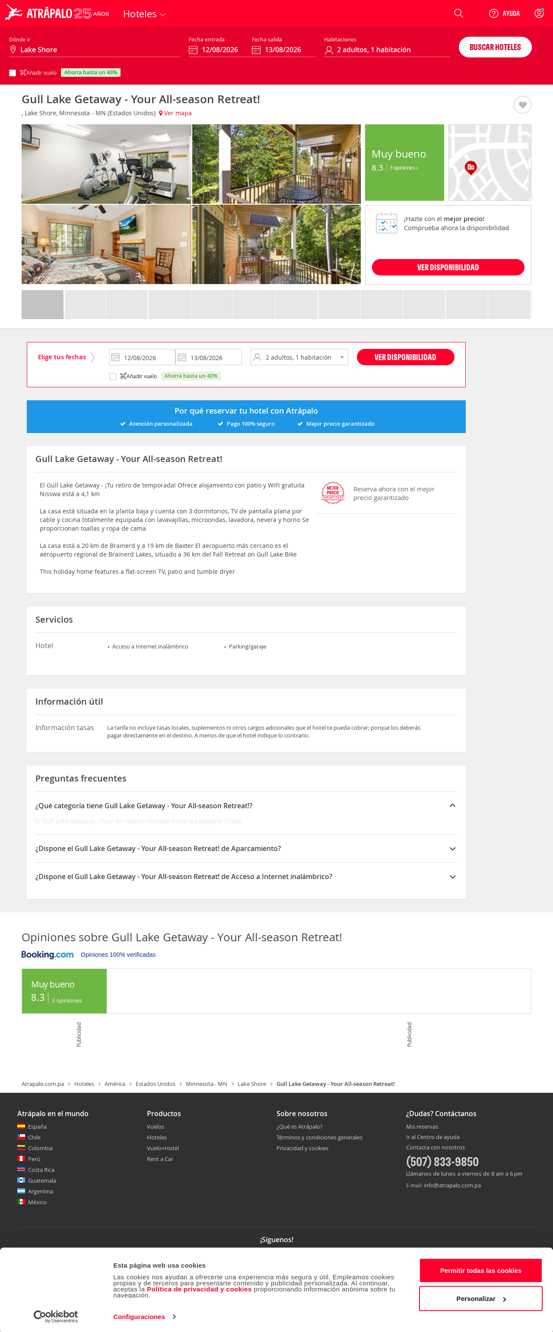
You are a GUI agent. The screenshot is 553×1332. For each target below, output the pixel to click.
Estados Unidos (155, 1084)
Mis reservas (422, 1126)
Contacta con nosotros (435, 1147)
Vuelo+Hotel (163, 1148)
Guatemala (42, 1180)
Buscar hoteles (495, 46)
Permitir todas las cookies (481, 1268)
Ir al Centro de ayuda (433, 1137)
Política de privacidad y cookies (199, 1287)
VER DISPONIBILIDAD (448, 267)
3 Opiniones (404, 167)
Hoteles (84, 1084)
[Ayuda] (504, 13)
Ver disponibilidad (405, 356)
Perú (34, 1159)
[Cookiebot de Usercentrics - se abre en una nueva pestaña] (56, 1315)
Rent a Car (160, 1159)
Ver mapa (175, 113)
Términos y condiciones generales (319, 1137)
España (37, 1126)
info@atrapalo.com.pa (452, 1185)
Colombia (40, 1148)
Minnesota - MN (206, 1084)
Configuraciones (139, 1315)
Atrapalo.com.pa (43, 1084)
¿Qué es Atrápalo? (299, 1126)
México (37, 1202)
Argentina (40, 1191)
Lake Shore (252, 1084)
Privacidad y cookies (302, 1148)
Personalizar (481, 1296)
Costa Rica (41, 1170)
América (115, 1084)
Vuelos (155, 1126)
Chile (34, 1137)
